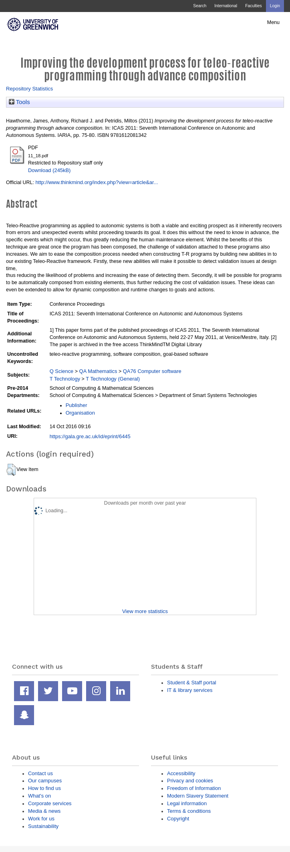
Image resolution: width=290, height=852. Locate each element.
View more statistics (145, 611)
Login (275, 6)
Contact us (40, 773)
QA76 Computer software (152, 371)
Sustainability (43, 826)
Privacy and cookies (190, 781)
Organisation (80, 413)
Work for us (41, 819)
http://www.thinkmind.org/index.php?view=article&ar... (96, 182)
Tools (19, 102)
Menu (273, 22)
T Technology (65, 379)
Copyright (178, 819)
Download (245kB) (49, 170)
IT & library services (189, 690)
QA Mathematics (98, 371)
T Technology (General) (113, 379)
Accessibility (181, 773)
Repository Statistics (29, 89)
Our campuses (45, 781)
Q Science (62, 371)
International (225, 6)
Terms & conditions (189, 811)
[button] (11, 470)
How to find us (44, 788)
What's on (39, 796)
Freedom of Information (194, 788)
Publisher (76, 405)
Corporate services (50, 803)
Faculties (253, 6)
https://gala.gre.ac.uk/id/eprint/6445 (90, 436)
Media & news (44, 811)
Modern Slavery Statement (197, 796)
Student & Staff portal (191, 683)
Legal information (187, 803)
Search (199, 6)
